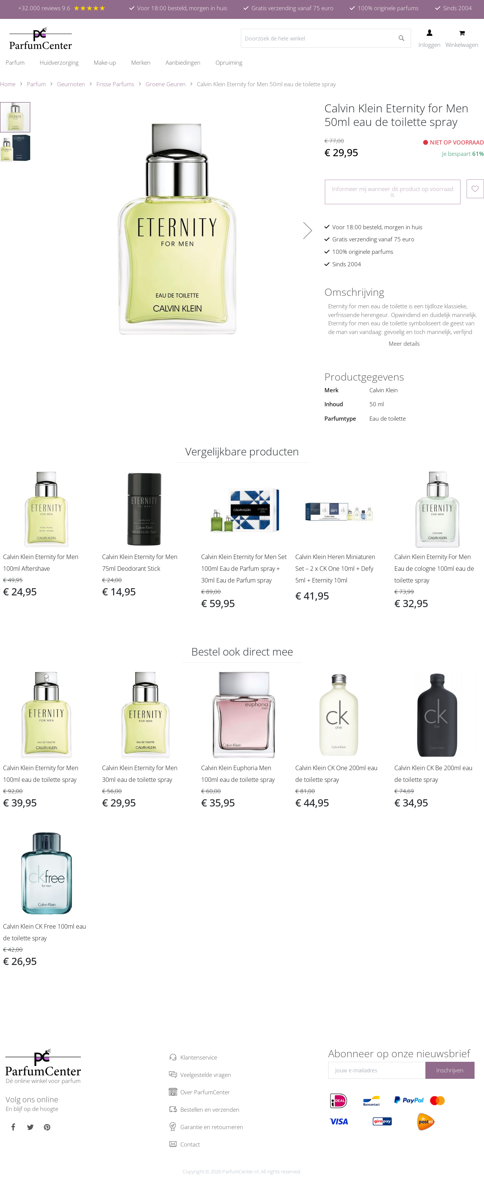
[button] (308, 230)
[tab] (404, 292)
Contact (190, 1144)
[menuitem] (19, 62)
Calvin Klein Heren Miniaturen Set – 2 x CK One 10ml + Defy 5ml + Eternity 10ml (335, 568)
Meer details (404, 343)
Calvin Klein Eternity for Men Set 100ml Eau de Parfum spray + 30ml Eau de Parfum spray (244, 568)
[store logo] (40, 38)
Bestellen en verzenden (209, 1109)
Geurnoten (71, 84)
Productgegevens (364, 377)
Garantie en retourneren (211, 1127)
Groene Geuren (166, 84)
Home (8, 84)
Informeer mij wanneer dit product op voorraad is (392, 191)
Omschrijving (354, 292)
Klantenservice (198, 1057)
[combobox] (326, 38)
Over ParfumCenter (205, 1092)
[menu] (242, 62)
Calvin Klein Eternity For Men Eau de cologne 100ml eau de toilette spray (434, 568)
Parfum (36, 84)
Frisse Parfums (115, 84)
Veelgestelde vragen (205, 1074)
